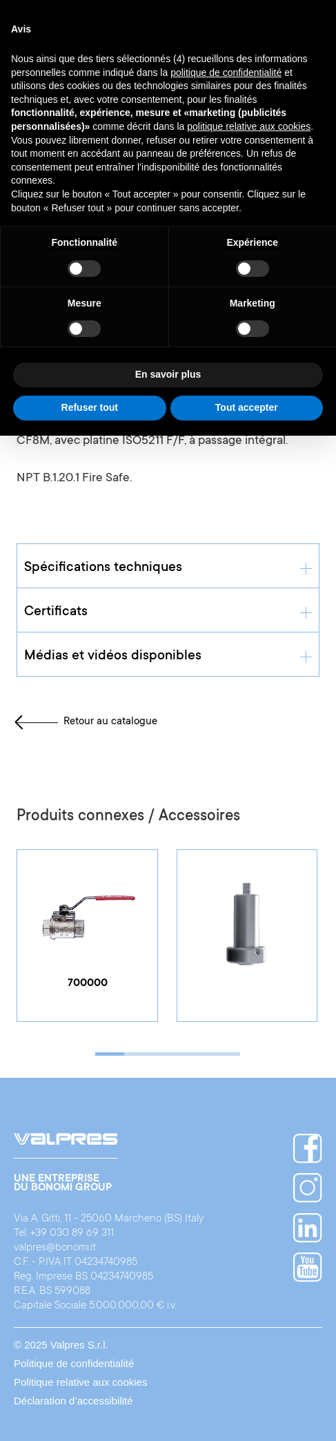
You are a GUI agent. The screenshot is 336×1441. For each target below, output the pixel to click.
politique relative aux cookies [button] (248, 126)
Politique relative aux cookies (80, 1382)
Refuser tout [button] (89, 407)
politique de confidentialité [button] (225, 72)
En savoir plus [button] (168, 374)
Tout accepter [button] (246, 407)
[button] (109, 1054)
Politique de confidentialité (74, 1363)
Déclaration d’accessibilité (73, 1400)
